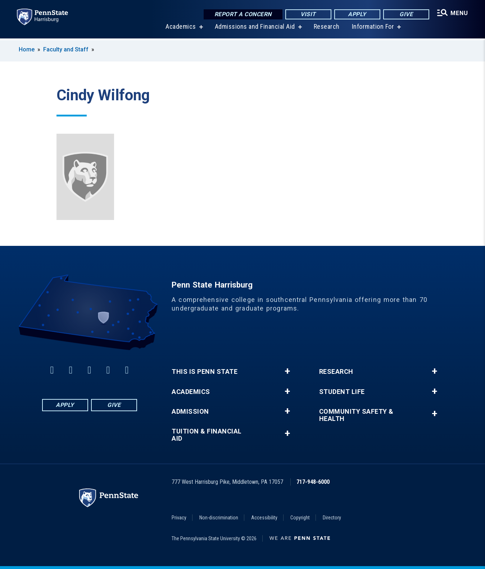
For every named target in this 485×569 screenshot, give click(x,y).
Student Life (342, 391)
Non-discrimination (218, 517)
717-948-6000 (313, 481)
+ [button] (287, 371)
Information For (373, 28)
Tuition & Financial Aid (207, 435)
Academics (180, 28)
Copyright (300, 517)
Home (27, 49)
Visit (308, 14)
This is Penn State (204, 371)
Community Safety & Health (356, 415)
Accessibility (264, 517)
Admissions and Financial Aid (254, 28)
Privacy (179, 517)
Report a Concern (242, 14)
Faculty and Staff (66, 49)
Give (405, 14)
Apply (357, 14)
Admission (190, 411)
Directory (332, 517)
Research (326, 28)
